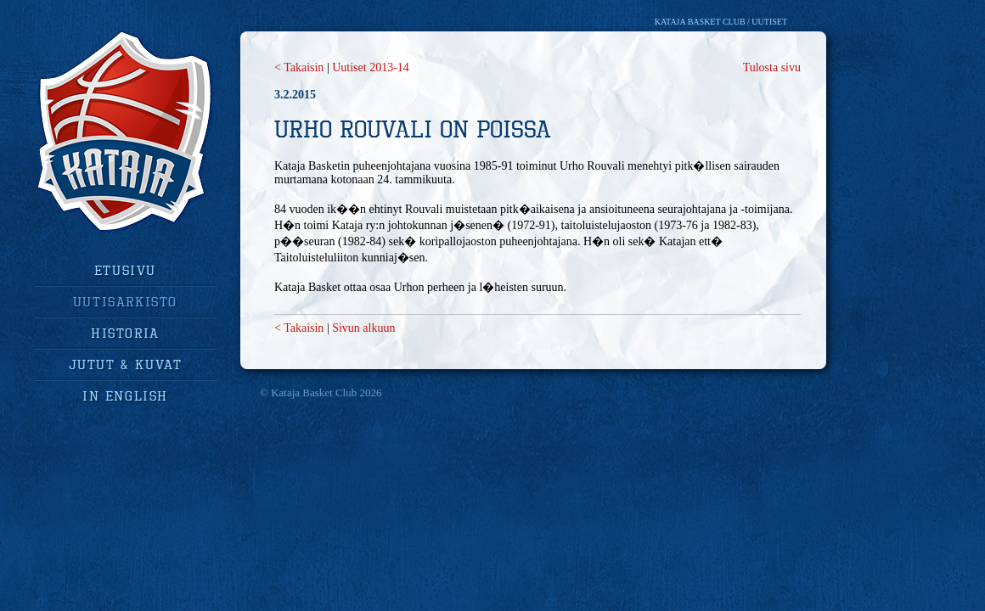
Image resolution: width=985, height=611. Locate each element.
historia (125, 332)
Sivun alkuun (363, 328)
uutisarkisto (125, 301)
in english (125, 395)
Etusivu (125, 269)
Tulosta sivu (772, 67)
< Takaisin (299, 67)
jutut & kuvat (126, 364)
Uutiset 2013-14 (370, 67)
